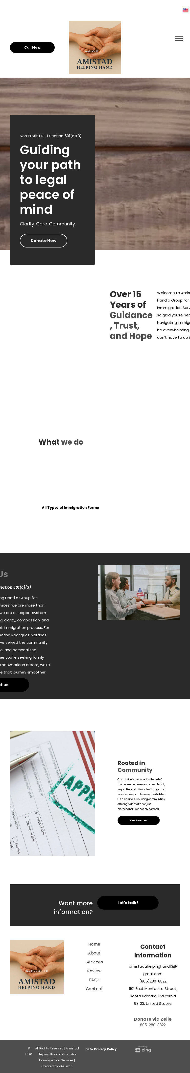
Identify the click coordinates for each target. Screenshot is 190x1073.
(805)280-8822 (152, 981)
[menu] (179, 38)
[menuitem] (94, 944)
